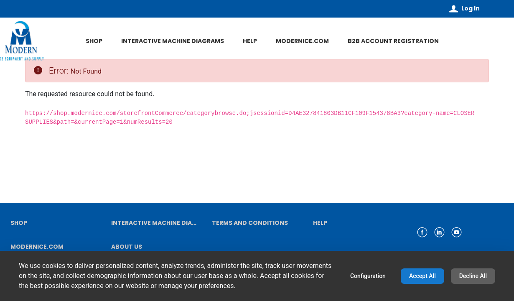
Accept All (422, 276)
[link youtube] (456, 232)
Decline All (473, 276)
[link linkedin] (439, 232)
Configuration (368, 276)
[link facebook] (422, 232)
